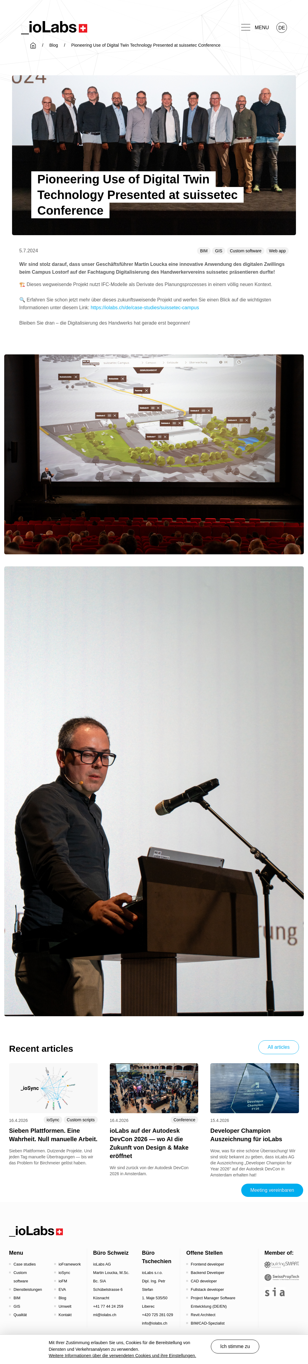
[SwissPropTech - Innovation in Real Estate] (281, 1277)
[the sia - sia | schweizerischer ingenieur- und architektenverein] (274, 1292)
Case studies (25, 1264)
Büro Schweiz (111, 1253)
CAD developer (204, 1281)
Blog (53, 45)
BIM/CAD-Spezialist (207, 1323)
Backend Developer (207, 1272)
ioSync (53, 1119)
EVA (62, 1289)
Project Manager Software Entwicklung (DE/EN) (213, 1302)
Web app (277, 250)
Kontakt (65, 1315)
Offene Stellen (204, 1253)
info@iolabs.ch (154, 1323)
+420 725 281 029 (157, 1315)
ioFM (63, 1281)
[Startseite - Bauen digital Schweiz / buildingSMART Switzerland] (281, 1265)
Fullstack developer (207, 1289)
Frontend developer (207, 1264)
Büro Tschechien (156, 1257)
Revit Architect (203, 1315)
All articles (279, 1047)
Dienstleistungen (28, 1289)
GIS (218, 250)
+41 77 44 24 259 (108, 1306)
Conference (184, 1119)
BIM (204, 250)
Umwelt (65, 1306)
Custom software (245, 250)
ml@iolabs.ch (104, 1315)
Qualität (20, 1315)
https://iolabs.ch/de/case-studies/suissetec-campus (145, 307)
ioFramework (70, 1264)
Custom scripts (81, 1119)
